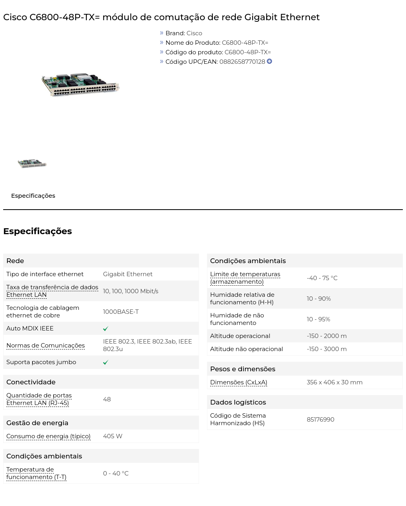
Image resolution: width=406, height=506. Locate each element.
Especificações (33, 195)
